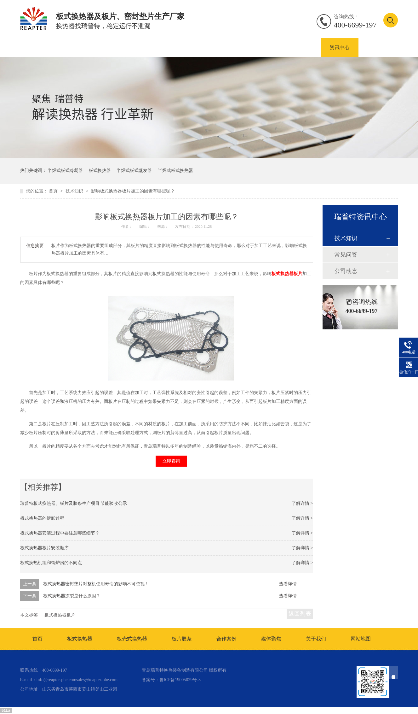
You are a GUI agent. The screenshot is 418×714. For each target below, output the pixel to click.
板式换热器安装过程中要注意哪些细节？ (60, 533)
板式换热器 (97, 47)
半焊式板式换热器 (175, 170)
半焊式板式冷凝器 (65, 170)
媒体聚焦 (271, 638)
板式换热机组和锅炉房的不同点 (51, 562)
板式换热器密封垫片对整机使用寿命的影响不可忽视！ (96, 583)
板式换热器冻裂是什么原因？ (71, 595)
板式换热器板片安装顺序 (44, 548)
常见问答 (346, 254)
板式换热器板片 (193, 47)
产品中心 (57, 47)
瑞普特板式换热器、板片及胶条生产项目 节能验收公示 (73, 503)
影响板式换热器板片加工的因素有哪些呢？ (133, 191)
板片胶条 (182, 638)
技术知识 (75, 191)
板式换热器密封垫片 (251, 47)
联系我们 (377, 47)
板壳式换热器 (143, 47)
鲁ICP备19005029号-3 (180, 679)
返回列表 (300, 614)
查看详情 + (289, 583)
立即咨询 (171, 461)
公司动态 (346, 271)
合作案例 (302, 47)
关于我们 (316, 638)
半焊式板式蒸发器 (134, 170)
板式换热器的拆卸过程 (42, 518)
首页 (25, 47)
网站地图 (361, 638)
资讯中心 (339, 47)
